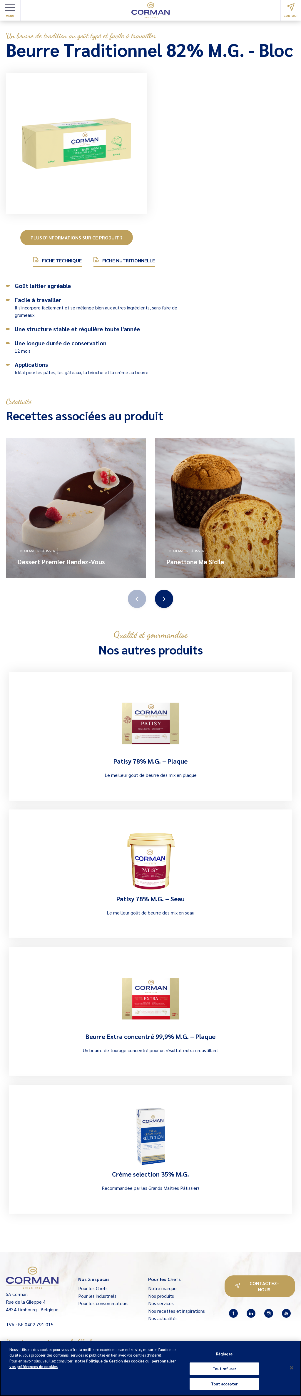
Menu (10, 10)
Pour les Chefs (93, 1288)
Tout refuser (224, 1369)
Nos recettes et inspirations (176, 1311)
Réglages (224, 1355)
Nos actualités (163, 1318)
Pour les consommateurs (103, 1303)
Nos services (161, 1303)
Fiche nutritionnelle (124, 260)
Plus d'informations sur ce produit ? (77, 237)
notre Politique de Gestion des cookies (109, 1362)
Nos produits (161, 1296)
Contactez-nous (257, 1286)
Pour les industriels (97, 1296)
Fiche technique (57, 260)
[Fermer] (291, 1368)
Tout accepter (224, 1385)
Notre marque (162, 1288)
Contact (291, 10)
